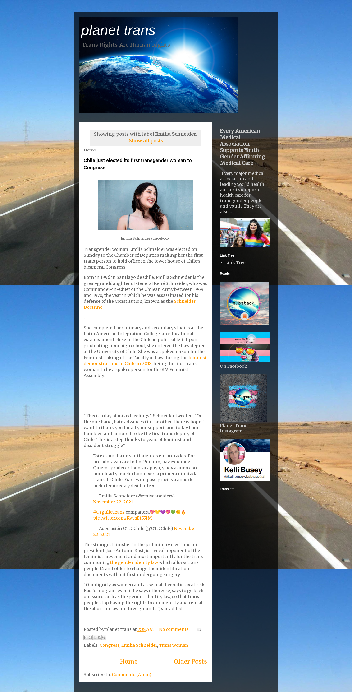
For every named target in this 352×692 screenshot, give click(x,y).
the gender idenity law (134, 562)
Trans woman (173, 645)
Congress (109, 645)
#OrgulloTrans (109, 512)
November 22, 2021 (113, 502)
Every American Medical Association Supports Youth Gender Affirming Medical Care (242, 147)
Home (129, 661)
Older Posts (190, 661)
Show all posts (146, 141)
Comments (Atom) (131, 674)
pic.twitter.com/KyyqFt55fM (122, 518)
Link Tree (235, 262)
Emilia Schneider (139, 645)
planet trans (118, 30)
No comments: (175, 629)
